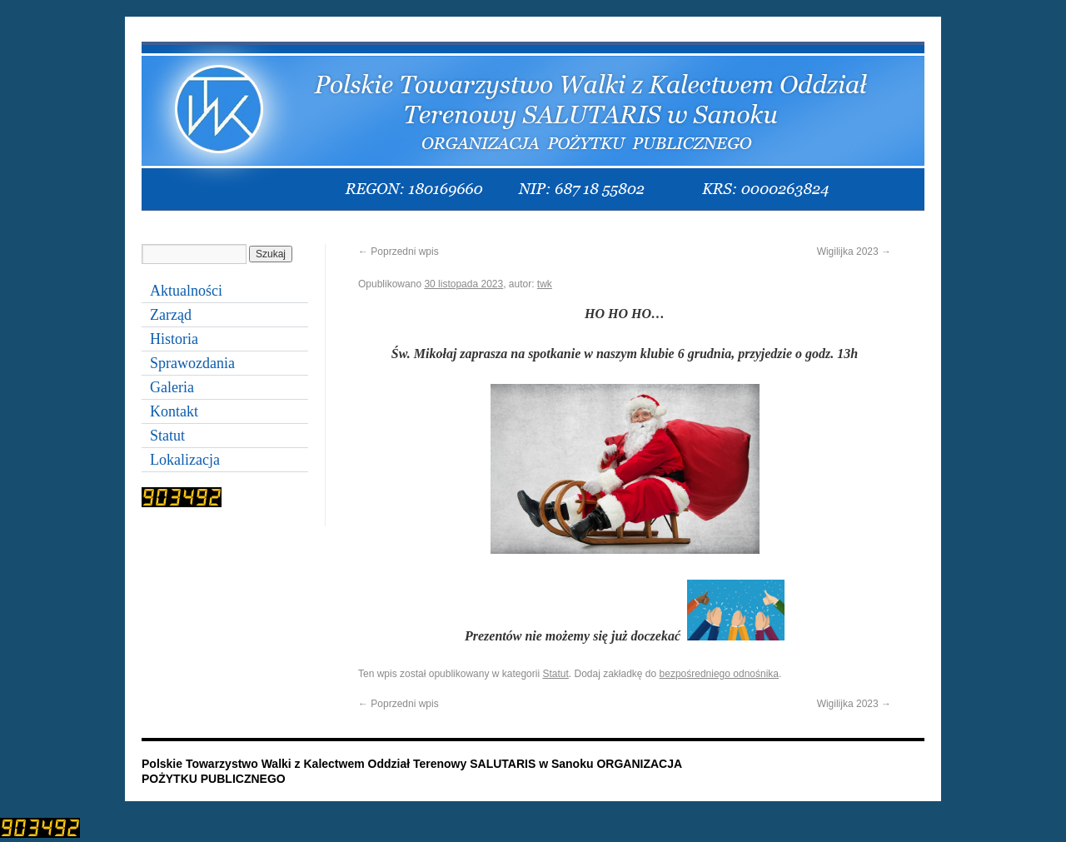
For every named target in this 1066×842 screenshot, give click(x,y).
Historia (174, 339)
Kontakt (174, 411)
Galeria (172, 387)
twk (544, 284)
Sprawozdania (192, 363)
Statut (555, 674)
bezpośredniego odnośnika (719, 674)
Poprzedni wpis (398, 251)
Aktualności (186, 290)
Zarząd (171, 314)
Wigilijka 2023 (854, 251)
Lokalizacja (185, 459)
